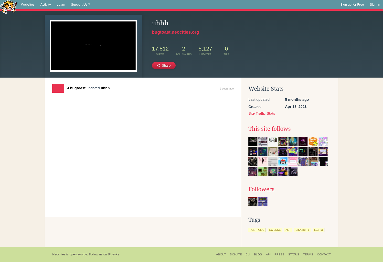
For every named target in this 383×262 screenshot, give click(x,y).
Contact (324, 254)
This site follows (269, 129)
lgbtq (318, 229)
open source (78, 254)
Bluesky (113, 254)
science (275, 229)
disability (302, 229)
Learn (61, 4)
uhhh (105, 88)
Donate (236, 254)
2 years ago (227, 88)
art (288, 229)
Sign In (375, 4)
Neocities (58, 254)
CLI (248, 254)
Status (293, 254)
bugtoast (76, 88)
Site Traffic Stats (261, 113)
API (268, 254)
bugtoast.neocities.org (175, 32)
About (221, 254)
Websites (27, 4)
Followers (261, 189)
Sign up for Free (352, 4)
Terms (308, 254)
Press (279, 254)
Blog (258, 254)
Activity (45, 4)
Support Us (80, 5)
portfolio (257, 229)
